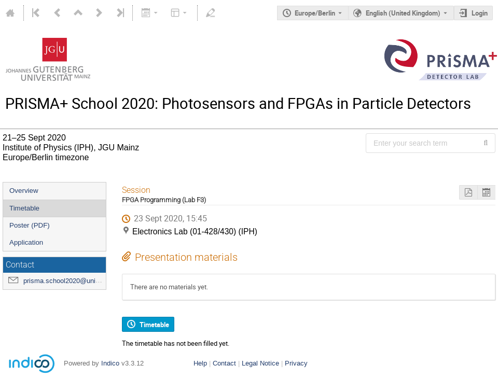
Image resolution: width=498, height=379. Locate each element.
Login (480, 13)
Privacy (296, 363)
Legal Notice (260, 363)
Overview (23, 190)
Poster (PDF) (29, 225)
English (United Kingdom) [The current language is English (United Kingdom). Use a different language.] (403, 13)
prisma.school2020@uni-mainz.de (74, 280)
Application (26, 242)
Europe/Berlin (315, 13)
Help (200, 363)
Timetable (24, 208)
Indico (110, 363)
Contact (224, 363)
